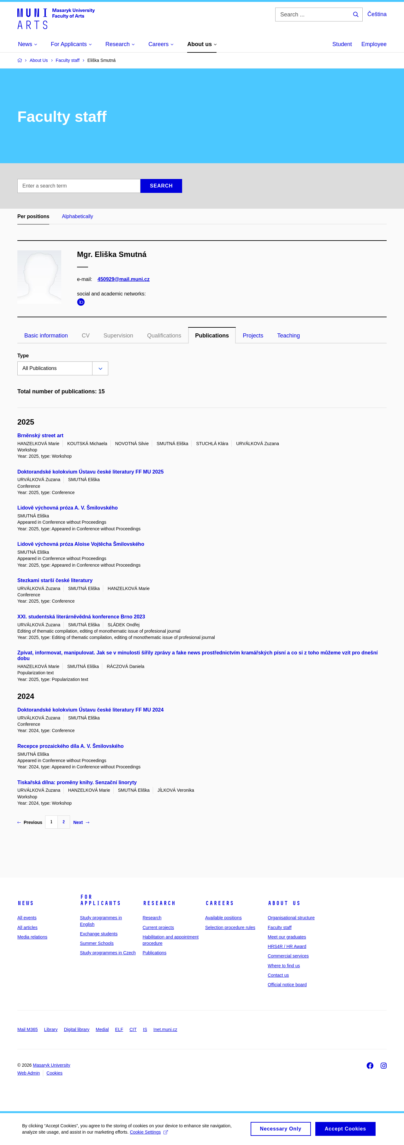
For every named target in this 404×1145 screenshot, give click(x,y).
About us (284, 903)
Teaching (288, 335)
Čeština (377, 14)
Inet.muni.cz (165, 1029)
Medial (102, 1029)
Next (81, 822)
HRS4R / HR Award (287, 946)
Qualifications (164, 335)
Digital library (76, 1029)
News (25, 903)
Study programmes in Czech (108, 952)
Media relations (32, 936)
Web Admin (28, 1073)
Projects (253, 335)
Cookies (54, 1073)
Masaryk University (51, 1065)
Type (23, 355)
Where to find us (284, 965)
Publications (212, 335)
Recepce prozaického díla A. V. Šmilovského (70, 746)
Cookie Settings (149, 1134)
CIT (133, 1029)
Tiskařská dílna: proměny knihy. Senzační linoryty (77, 782)
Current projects (158, 927)
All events (27, 917)
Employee (374, 44)
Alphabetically (77, 216)
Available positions (223, 917)
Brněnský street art (40, 435)
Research (159, 903)
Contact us (278, 975)
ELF (119, 1029)
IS (145, 1029)
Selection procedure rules (230, 927)
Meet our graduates (287, 936)
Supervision (118, 335)
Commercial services (288, 955)
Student (342, 44)
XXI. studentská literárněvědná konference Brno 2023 (81, 616)
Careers (219, 903)
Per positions (33, 216)
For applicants (100, 900)
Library (51, 1029)
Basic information (46, 335)
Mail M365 (27, 1029)
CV (86, 335)
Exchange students (98, 933)
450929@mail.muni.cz (124, 279)
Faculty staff (279, 927)
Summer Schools (97, 943)
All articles (27, 927)
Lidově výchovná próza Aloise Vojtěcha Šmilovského (80, 544)
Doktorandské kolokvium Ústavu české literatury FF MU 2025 (90, 471)
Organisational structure (291, 917)
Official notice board (287, 984)
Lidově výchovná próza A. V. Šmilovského (67, 507)
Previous (29, 822)
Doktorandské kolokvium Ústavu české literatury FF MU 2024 (90, 710)
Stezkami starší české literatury (54, 580)
